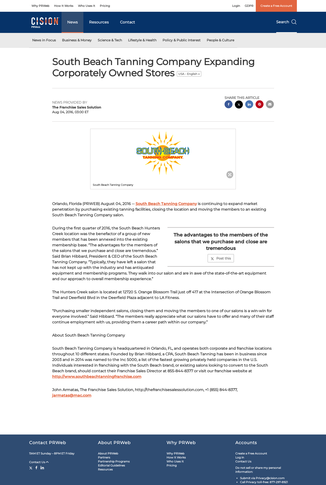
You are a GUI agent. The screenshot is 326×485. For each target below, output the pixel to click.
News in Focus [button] (44, 40)
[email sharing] (270, 104)
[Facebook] (36, 467)
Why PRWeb (40, 6)
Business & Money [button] (77, 40)
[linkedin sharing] (249, 104)
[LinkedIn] (42, 467)
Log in (239, 457)
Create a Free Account (276, 6)
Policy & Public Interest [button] (182, 40)
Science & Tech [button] (110, 40)
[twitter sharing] (239, 105)
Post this (221, 258)
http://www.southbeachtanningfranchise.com (96, 376)
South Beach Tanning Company (166, 204)
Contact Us (39, 462)
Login (236, 6)
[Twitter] (31, 467)
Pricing (105, 6)
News (72, 22)
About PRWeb (108, 453)
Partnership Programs (114, 461)
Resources (99, 22)
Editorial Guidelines (111, 465)
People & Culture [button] (220, 40)
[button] (163, 152)
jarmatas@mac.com (71, 395)
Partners (104, 457)
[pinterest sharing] (260, 104)
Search (286, 22)
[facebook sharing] (229, 104)
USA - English (189, 74)
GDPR (249, 6)
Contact (127, 22)
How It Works (63, 6)
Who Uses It (86, 6)
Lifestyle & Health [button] (142, 40)
